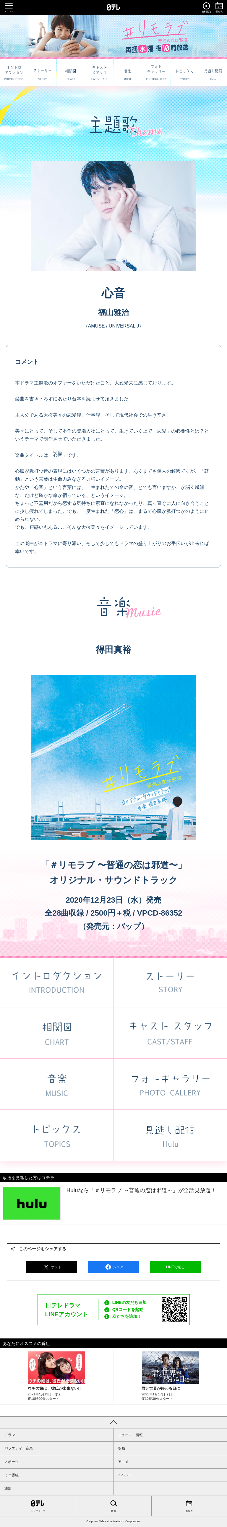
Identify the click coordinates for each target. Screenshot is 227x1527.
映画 (121, 1448)
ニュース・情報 (130, 1435)
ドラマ (9, 1435)
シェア (113, 1267)
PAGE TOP (113, 1422)
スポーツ (11, 1462)
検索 (113, 1506)
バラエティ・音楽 (18, 1448)
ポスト (52, 1267)
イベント (125, 1475)
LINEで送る (175, 1267)
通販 (8, 1488)
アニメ (123, 1462)
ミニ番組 (11, 1475)
